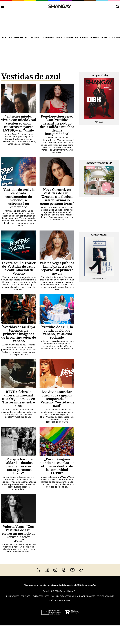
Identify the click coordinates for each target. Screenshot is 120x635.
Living (116, 37)
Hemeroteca (37, 596)
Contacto (25, 596)
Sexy (59, 37)
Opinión (94, 37)
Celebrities (47, 37)
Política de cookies (105, 596)
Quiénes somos (12, 596)
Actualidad (32, 37)
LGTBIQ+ (18, 37)
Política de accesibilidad (60, 600)
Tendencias (71, 37)
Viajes (84, 37)
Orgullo (105, 37)
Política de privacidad (85, 596)
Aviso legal (50, 596)
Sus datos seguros (65, 596)
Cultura (7, 37)
